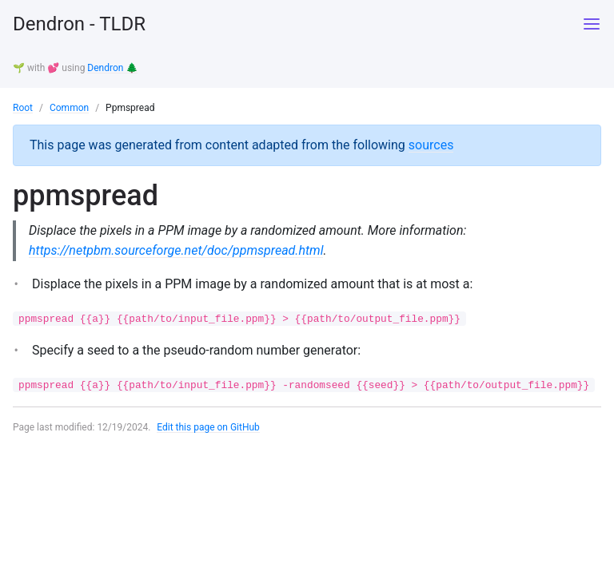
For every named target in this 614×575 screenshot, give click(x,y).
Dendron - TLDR (79, 24)
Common (69, 107)
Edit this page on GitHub (208, 427)
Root (23, 107)
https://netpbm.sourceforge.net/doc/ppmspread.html (176, 250)
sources (431, 145)
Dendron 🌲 (112, 67)
